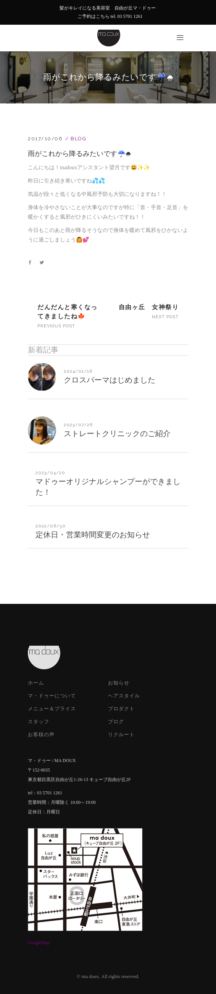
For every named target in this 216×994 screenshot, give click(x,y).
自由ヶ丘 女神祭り (149, 307)
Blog (78, 138)
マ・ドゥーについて (52, 696)
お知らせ (118, 683)
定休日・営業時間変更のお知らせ (92, 534)
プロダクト (121, 708)
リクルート (121, 734)
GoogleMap (39, 942)
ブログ (116, 721)
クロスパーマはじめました (109, 380)
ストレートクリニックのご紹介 (117, 433)
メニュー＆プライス (52, 708)
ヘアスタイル (124, 696)
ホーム (36, 683)
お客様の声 (41, 734)
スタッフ (38, 721)
